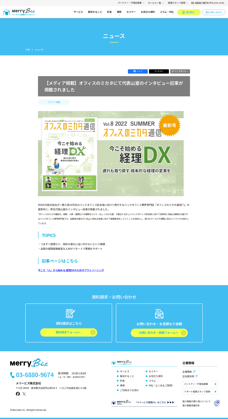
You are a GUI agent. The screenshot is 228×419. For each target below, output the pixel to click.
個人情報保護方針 (191, 405)
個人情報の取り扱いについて (196, 401)
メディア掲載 (53, 102)
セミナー (131, 12)
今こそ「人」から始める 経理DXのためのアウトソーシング (71, 270)
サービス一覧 (154, 2)
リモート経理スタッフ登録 (197, 391)
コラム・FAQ (167, 12)
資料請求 (190, 12)
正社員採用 (188, 376)
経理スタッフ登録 (176, 2)
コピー (180, 71)
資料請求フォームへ (68, 332)
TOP (27, 49)
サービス (78, 12)
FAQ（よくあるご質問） (161, 385)
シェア (137, 71)
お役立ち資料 (148, 12)
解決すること (95, 12)
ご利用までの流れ (129, 390)
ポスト (159, 71)
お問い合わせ (215, 12)
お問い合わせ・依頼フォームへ (158, 332)
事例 (119, 12)
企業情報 (187, 371)
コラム (152, 380)
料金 (109, 12)
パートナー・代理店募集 (130, 2)
